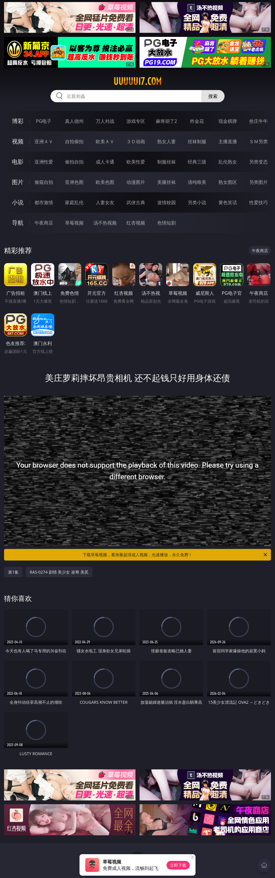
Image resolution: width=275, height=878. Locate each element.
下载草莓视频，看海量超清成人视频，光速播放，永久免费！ (175, 554)
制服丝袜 (166, 162)
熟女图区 (227, 182)
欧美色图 (105, 182)
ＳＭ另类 (258, 141)
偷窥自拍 (44, 182)
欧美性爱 (135, 162)
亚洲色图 (74, 182)
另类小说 (197, 202)
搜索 (213, 96)
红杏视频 (135, 223)
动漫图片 (135, 182)
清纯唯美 (197, 182)
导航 (17, 223)
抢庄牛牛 (258, 121)
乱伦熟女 (227, 162)
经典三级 (197, 162)
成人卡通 (105, 162)
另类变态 (258, 162)
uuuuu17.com (137, 81)
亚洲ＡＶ (44, 141)
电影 (17, 162)
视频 (17, 141)
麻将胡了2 (166, 121)
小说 (17, 202)
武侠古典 (135, 202)
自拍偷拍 (74, 141)
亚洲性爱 (44, 162)
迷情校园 (166, 202)
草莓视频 (74, 223)
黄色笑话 (227, 202)
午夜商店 (44, 223)
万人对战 (105, 121)
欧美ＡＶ (105, 141)
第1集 (13, 572)
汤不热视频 (105, 223)
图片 (17, 182)
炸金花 (197, 121)
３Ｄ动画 (135, 141)
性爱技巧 (258, 202)
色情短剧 (166, 223)
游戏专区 (135, 121)
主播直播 (227, 141)
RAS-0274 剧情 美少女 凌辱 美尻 (59, 572)
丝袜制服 (197, 141)
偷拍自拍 (74, 162)
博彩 (17, 121)
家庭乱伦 (74, 202)
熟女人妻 (166, 141)
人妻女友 (105, 202)
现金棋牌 (227, 121)
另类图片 (258, 182)
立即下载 (178, 865)
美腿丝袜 (166, 182)
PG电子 (43, 121)
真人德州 (74, 121)
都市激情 (44, 202)
